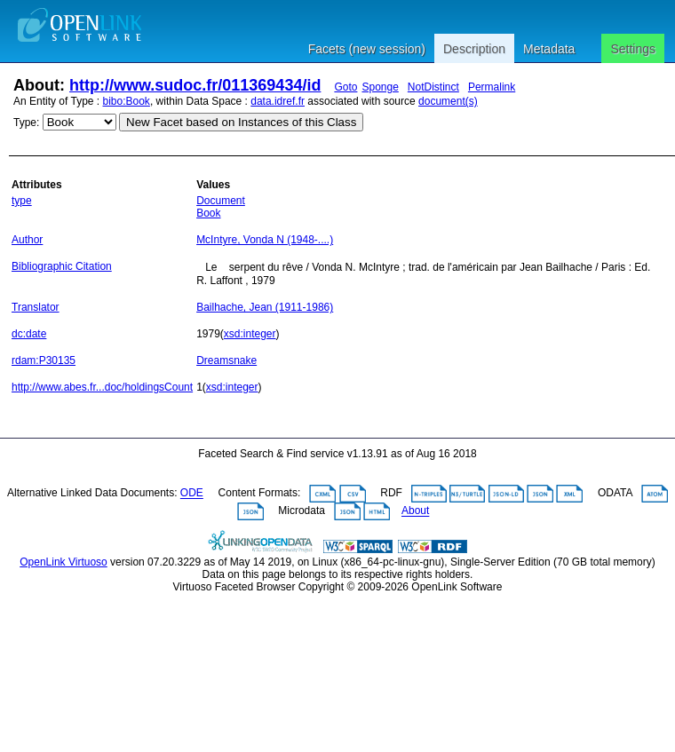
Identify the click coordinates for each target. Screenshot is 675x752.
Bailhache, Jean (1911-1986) (264, 307)
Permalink (491, 87)
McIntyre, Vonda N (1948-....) (264, 240)
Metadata (549, 49)
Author (27, 240)
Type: (26, 122)
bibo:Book (126, 101)
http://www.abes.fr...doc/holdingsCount (102, 387)
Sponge (379, 87)
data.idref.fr (277, 101)
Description (474, 49)
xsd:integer (250, 334)
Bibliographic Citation (62, 266)
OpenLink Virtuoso (63, 562)
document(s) (448, 101)
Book (208, 213)
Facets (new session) (366, 49)
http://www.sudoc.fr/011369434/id (195, 85)
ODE (191, 493)
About (415, 511)
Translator (36, 307)
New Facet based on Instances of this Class (241, 122)
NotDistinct (433, 87)
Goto (345, 87)
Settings (632, 49)
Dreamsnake (226, 360)
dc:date (29, 334)
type (22, 200)
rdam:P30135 (43, 360)
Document (220, 200)
